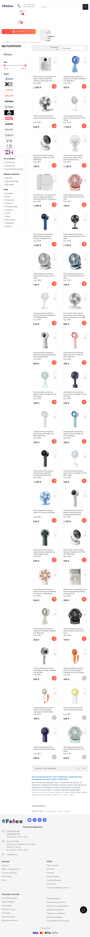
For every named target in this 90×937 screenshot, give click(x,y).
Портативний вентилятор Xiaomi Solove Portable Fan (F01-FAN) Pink (73, 355)
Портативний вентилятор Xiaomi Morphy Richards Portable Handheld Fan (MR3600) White (73, 514)
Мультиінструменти (55, 910)
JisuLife (73, 793)
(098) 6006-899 (29, 7)
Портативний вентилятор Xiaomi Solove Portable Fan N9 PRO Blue (74, 395)
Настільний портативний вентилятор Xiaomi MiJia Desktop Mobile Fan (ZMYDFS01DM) (72, 159)
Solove (66, 793)
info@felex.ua (12, 855)
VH (60, 795)
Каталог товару (53, 877)
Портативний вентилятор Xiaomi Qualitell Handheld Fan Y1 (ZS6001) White (44, 316)
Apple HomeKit (8, 902)
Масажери (6, 913)
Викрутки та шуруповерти (58, 906)
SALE (4, 880)
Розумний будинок (9, 899)
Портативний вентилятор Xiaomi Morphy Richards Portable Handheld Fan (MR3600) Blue (43, 238)
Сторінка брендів (54, 880)
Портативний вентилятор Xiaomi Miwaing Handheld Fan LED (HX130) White (44, 355)
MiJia (79, 793)
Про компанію (52, 866)
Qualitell (55, 795)
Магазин (50, 873)
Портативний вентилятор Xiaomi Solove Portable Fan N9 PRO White (74, 473)
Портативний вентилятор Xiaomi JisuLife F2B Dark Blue (44, 749)
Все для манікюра (50, 812)
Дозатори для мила (10, 921)
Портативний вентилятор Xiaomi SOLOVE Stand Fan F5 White (74, 118)
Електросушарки (54, 899)
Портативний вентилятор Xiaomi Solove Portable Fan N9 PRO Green (44, 395)
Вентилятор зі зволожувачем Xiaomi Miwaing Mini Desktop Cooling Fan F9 (74, 592)
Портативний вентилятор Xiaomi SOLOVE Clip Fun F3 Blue (73, 276)
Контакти (50, 869)
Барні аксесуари (8, 917)
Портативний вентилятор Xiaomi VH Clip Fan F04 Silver (44, 117)
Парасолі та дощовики (56, 914)
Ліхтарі (59, 812)
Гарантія (5, 866)
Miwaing (35, 795)
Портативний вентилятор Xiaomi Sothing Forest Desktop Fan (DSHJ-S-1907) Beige (44, 592)
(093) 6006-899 (29, 5)
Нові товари (7, 877)
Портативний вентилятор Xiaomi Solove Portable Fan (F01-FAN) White (43, 434)
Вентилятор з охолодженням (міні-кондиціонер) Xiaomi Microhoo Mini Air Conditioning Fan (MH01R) (44, 198)
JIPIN (72, 795)
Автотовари (66, 812)
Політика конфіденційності (58, 888)
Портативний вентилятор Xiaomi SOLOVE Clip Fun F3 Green (73, 750)
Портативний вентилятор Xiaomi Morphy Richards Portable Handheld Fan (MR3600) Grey (43, 474)
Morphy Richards (45, 795)
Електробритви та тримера (58, 921)
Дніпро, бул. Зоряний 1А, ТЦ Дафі (21, 845)
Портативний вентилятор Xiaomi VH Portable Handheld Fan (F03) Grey (44, 631)
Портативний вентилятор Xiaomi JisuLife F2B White (73, 709)
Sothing (84, 793)
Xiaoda (64, 795)
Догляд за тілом (8, 910)
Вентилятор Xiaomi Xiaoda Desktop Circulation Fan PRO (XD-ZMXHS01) (74, 552)
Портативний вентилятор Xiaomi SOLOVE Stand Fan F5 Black (74, 237)
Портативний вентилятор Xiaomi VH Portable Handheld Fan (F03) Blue (74, 79)
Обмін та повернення (10, 869)
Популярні (73, 48)
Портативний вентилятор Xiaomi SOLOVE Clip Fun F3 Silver (43, 276)
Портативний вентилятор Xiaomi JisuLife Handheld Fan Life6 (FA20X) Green (44, 552)
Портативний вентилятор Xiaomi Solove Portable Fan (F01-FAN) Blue (73, 434)
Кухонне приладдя (54, 917)
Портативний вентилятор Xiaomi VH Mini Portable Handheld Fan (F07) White (43, 710)
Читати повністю (38, 807)
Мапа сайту (51, 884)
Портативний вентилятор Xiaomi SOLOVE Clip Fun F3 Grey (73, 631)
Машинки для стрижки (56, 903)
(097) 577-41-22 (13, 847)
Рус (25, 11)
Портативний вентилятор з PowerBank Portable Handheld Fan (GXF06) (44, 671)
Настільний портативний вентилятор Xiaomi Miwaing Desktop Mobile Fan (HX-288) (74, 316)
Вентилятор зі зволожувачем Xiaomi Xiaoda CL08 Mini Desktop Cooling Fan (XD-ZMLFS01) (44, 80)
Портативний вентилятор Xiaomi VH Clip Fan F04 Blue (44, 512)
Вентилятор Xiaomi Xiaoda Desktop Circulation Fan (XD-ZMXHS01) (44, 158)
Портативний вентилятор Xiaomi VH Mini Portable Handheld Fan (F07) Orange (73, 671)
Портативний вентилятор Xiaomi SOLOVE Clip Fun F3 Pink (73, 197)
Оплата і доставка (9, 873)
